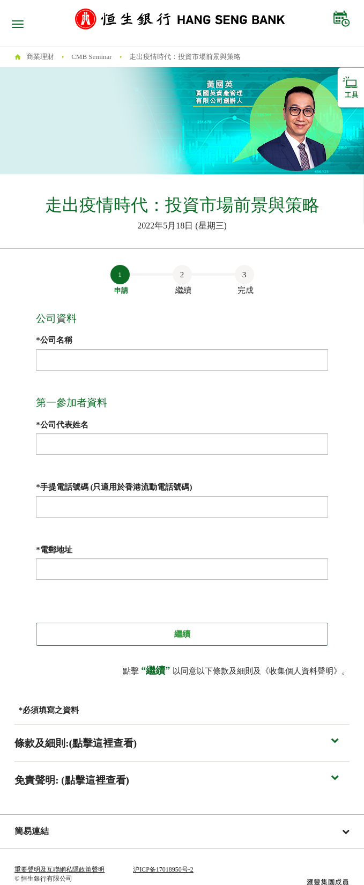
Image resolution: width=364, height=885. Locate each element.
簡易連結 (182, 831)
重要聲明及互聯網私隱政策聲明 (59, 869)
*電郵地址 (54, 549)
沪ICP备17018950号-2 (163, 869)
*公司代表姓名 (62, 425)
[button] (182, 743)
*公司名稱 (54, 340)
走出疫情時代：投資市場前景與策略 (185, 57)
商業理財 (40, 57)
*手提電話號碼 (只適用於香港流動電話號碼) (114, 487)
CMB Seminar (91, 57)
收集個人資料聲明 (301, 671)
